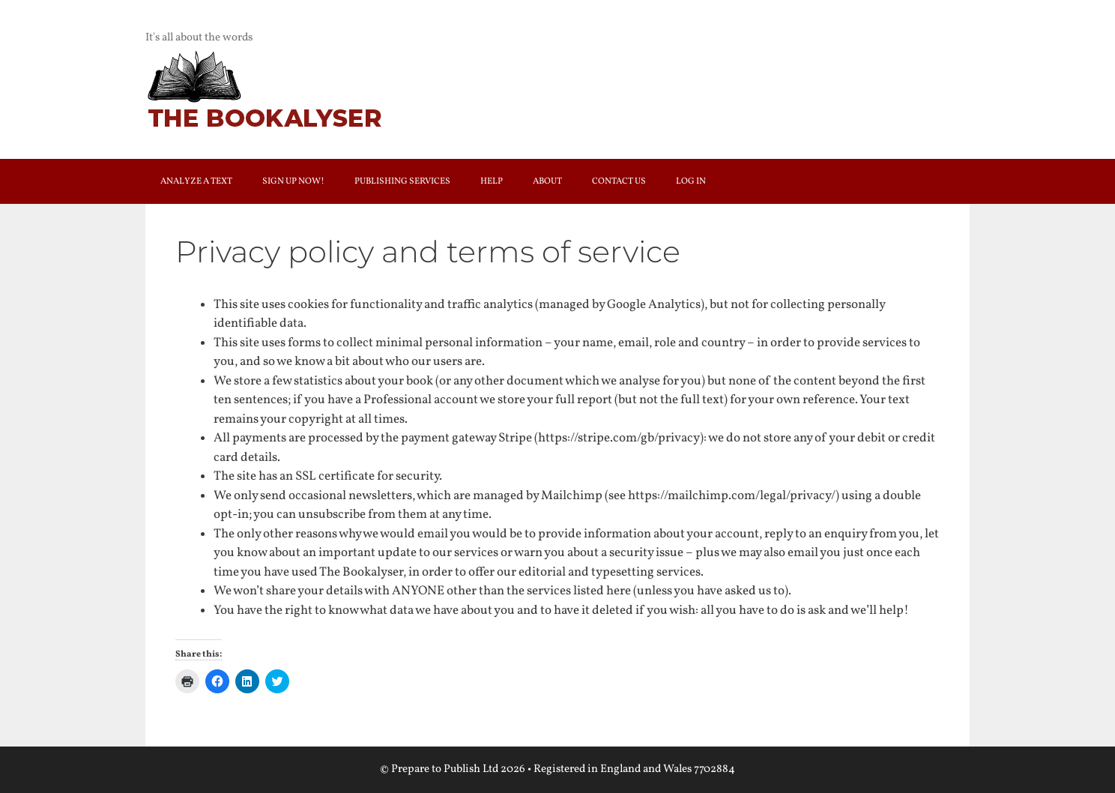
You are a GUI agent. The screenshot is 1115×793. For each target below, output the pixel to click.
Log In (691, 181)
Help (491, 181)
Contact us (619, 181)
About (547, 181)
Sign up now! (293, 181)
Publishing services (402, 181)
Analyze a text (196, 181)
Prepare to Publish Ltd (444, 769)
